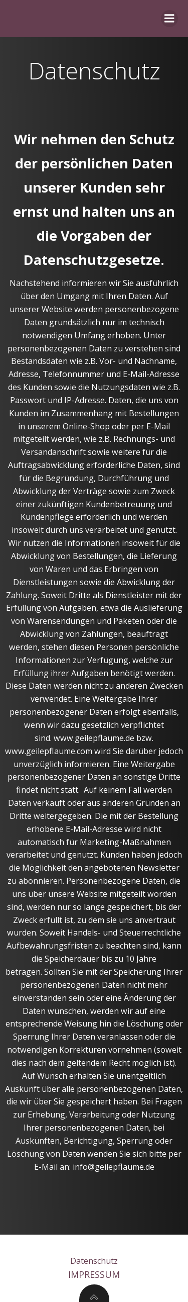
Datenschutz (94, 1260)
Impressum (94, 1274)
